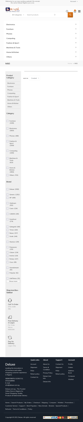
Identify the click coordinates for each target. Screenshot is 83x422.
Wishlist (71, 379)
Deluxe (20, 417)
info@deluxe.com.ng (12, 385)
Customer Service (11, 406)
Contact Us (34, 377)
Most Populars (32, 406)
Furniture (9, 29)
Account (33, 364)
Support (22, 406)
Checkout (36, 402)
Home (70, 63)
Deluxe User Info (47, 377)
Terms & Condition (46, 368)
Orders (70, 367)
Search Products (17, 402)
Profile (70, 364)
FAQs (32, 371)
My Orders (28, 402)
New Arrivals (43, 406)
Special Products (61, 406)
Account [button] (73, 1)
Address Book (71, 372)
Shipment (33, 367)
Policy (30, 409)
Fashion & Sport (12, 43)
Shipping (45, 402)
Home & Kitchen (12, 52)
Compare (71, 376)
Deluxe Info (47, 382)
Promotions (69, 402)
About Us (46, 364)
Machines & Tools (13, 48)
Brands (51, 406)
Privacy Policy (47, 373)
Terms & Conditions (19, 409)
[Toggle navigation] (79, 11)
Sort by (25, 78)
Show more (13, 281)
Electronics (10, 24)
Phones (9, 34)
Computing (10, 38)
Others (9, 57)
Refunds (8, 409)
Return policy (34, 374)
